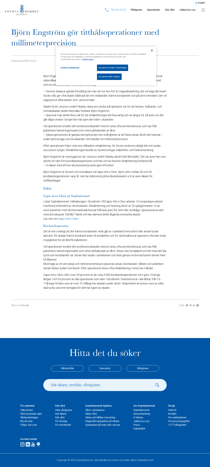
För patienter (27, 405)
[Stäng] (151, 50)
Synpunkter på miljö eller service (102, 424)
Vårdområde (67, 368)
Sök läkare (60, 413)
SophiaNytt (139, 428)
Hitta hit (172, 410)
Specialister (153, 9)
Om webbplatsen (177, 417)
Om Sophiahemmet (144, 405)
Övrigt (171, 405)
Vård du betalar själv (31, 413)
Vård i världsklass (95, 410)
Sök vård (169, 9)
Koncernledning (141, 413)
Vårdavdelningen (29, 417)
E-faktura (138, 417)
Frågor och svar (28, 424)
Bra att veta (26, 421)
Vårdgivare (136, 9)
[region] (106, 66)
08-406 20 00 (115, 10)
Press (136, 424)
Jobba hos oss (187, 9)
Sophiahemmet (141, 410)
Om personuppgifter (179, 421)
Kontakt (172, 413)
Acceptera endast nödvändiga (112, 68)
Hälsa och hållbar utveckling (100, 417)
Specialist (105, 368)
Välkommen (26, 410)
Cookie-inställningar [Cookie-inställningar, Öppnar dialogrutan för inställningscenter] (70, 67)
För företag (61, 421)
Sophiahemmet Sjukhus (98, 405)
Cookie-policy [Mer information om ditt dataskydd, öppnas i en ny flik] (88, 59)
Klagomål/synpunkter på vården (102, 421)
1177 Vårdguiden (177, 424)
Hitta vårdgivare (63, 410)
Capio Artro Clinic (68, 218)
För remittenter (63, 424)
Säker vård (91, 413)
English (201, 3)
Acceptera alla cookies (109, 76)
